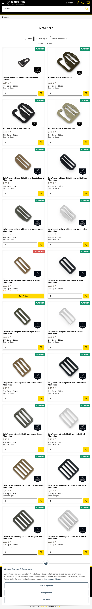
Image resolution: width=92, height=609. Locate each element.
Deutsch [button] (69, 3)
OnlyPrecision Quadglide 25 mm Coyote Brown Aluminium (23, 384)
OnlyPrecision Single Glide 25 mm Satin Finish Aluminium (67, 230)
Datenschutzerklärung (51, 579)
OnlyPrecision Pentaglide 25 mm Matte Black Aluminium (67, 486)
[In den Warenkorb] (41, 93)
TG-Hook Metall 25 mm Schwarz (16, 129)
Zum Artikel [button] (23, 296)
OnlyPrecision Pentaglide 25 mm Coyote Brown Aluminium (23, 486)
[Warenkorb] (87, 2)
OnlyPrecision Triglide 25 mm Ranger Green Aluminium (21, 333)
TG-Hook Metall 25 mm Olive (60, 78)
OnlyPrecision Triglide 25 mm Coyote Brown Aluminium (21, 281)
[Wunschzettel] (82, 2)
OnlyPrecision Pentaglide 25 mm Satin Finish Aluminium (67, 538)
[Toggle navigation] (3, 2)
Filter (28, 39)
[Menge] (20, 93)
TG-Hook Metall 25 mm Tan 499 (61, 129)
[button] (78, 2)
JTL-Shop (59, 606)
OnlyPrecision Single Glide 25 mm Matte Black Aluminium (67, 179)
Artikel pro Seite (58, 39)
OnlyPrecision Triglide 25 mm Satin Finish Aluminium (65, 333)
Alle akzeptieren (46, 585)
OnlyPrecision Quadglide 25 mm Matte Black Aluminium (67, 384)
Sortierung (41, 39)
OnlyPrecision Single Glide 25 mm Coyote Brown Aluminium (23, 179)
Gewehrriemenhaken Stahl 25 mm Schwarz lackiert (21, 79)
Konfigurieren (46, 593)
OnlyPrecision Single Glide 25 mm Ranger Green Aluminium (23, 230)
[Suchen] (46, 9)
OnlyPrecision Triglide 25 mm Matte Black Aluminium (65, 281)
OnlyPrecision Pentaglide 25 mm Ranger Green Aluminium (22, 538)
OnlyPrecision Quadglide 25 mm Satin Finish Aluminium (66, 435)
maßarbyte (43, 606)
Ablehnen (46, 600)
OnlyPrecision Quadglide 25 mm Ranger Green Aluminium (22, 435)
